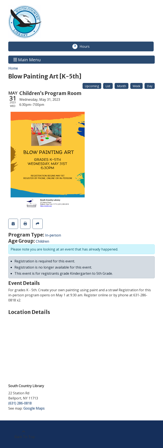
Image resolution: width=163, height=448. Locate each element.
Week (136, 86)
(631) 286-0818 (20, 403)
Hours (86, 46)
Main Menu (27, 59)
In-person (53, 235)
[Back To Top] (23, 434)
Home (13, 68)
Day (149, 86)
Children (42, 241)
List (107, 86)
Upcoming (92, 86)
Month (121, 86)
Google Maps (34, 408)
